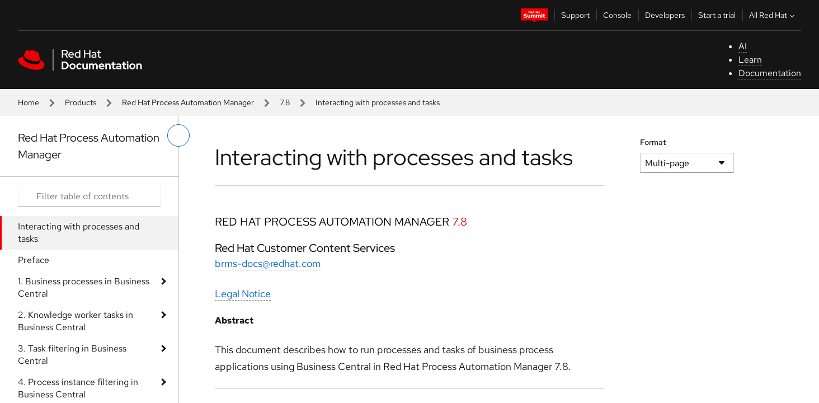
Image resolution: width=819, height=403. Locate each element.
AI (742, 46)
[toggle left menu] (178, 135)
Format (653, 142)
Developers (665, 15)
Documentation (769, 73)
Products (80, 102)
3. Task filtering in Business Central (72, 355)
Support (575, 15)
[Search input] (89, 196)
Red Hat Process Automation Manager (188, 102)
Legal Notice (243, 293)
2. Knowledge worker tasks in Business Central (75, 321)
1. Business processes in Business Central (83, 287)
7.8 (285, 102)
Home (28, 102)
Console (617, 15)
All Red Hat (773, 15)
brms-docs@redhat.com (268, 263)
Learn (750, 59)
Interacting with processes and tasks (78, 233)
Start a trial (717, 15)
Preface (33, 260)
